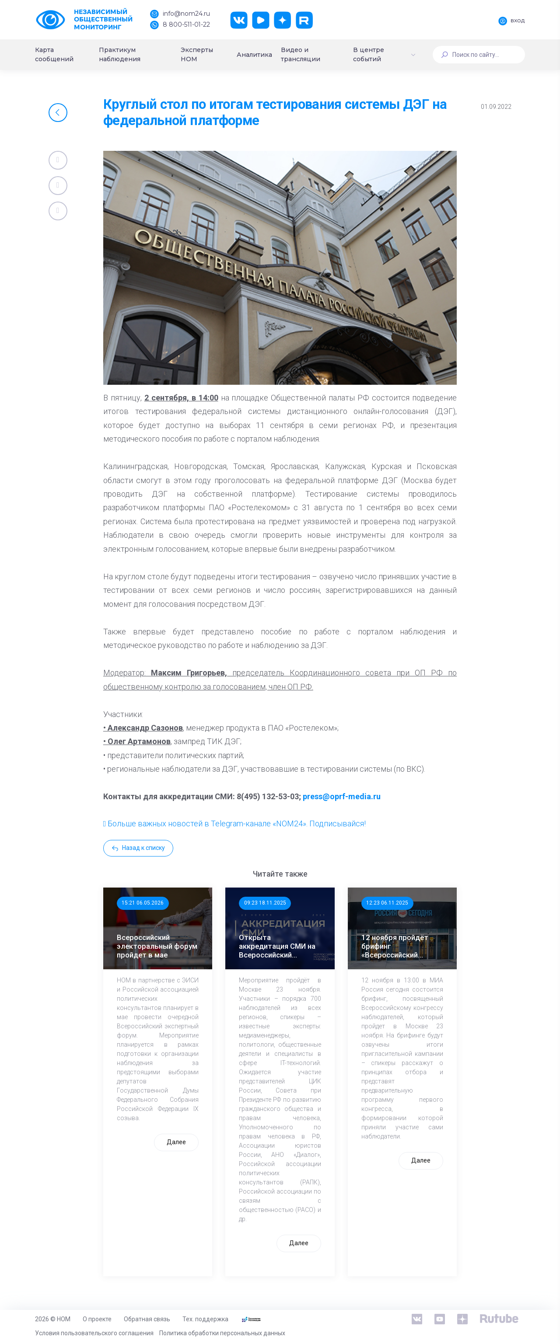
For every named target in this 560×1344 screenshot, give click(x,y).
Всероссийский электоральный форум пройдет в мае (157, 946)
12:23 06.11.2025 (387, 903)
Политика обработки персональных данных (222, 1333)
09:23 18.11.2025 (265, 903)
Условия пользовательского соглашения (94, 1333)
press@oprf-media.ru (342, 796)
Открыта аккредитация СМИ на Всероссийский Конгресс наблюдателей (277, 946)
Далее (176, 1142)
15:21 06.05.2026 (143, 903)
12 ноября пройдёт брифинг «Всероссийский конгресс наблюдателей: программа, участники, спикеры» (401, 946)
